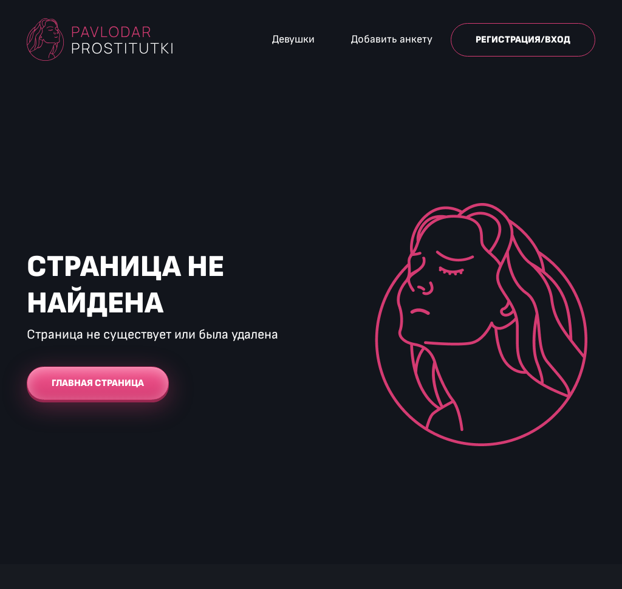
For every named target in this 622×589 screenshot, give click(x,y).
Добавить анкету (391, 39)
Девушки (293, 39)
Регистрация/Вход (523, 40)
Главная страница (98, 383)
